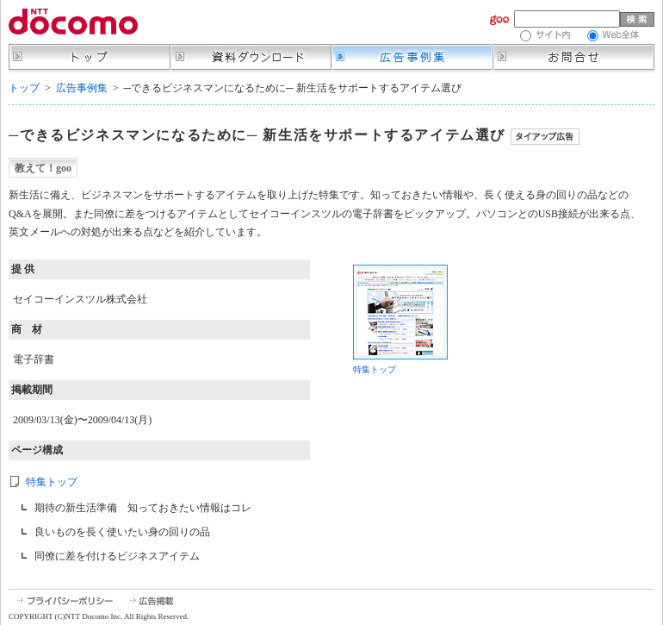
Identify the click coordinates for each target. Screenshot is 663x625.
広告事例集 (82, 88)
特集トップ (51, 482)
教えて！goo (43, 168)
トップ (24, 88)
